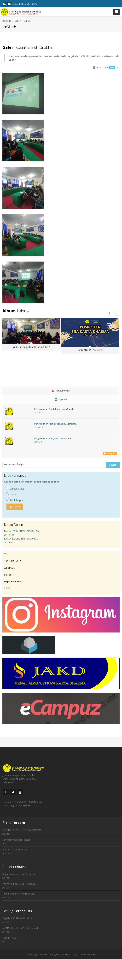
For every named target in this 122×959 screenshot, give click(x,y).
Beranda (6, 20)
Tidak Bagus (14, 500)
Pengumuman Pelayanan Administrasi (53, 438)
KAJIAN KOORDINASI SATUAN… (21, 538)
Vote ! (15, 506)
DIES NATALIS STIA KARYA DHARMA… (22, 829)
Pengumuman (61, 390)
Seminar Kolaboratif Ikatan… (17, 839)
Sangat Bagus (15, 488)
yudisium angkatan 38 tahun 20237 (31, 346)
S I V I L (8, 588)
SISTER (8, 574)
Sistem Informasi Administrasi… (18, 893)
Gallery (18, 20)
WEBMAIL (9, 567)
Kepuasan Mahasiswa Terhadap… (20, 874)
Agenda (61, 399)
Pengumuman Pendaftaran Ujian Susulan (54, 408)
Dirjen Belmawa (12, 581)
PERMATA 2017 (10, 937)
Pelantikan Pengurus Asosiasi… (18, 849)
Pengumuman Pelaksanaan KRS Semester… (56, 423)
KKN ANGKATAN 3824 (90, 349)
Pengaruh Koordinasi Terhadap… (19, 883)
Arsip (110, 453)
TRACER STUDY (12, 560)
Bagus (11, 494)
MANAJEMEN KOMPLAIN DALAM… (22, 531)
